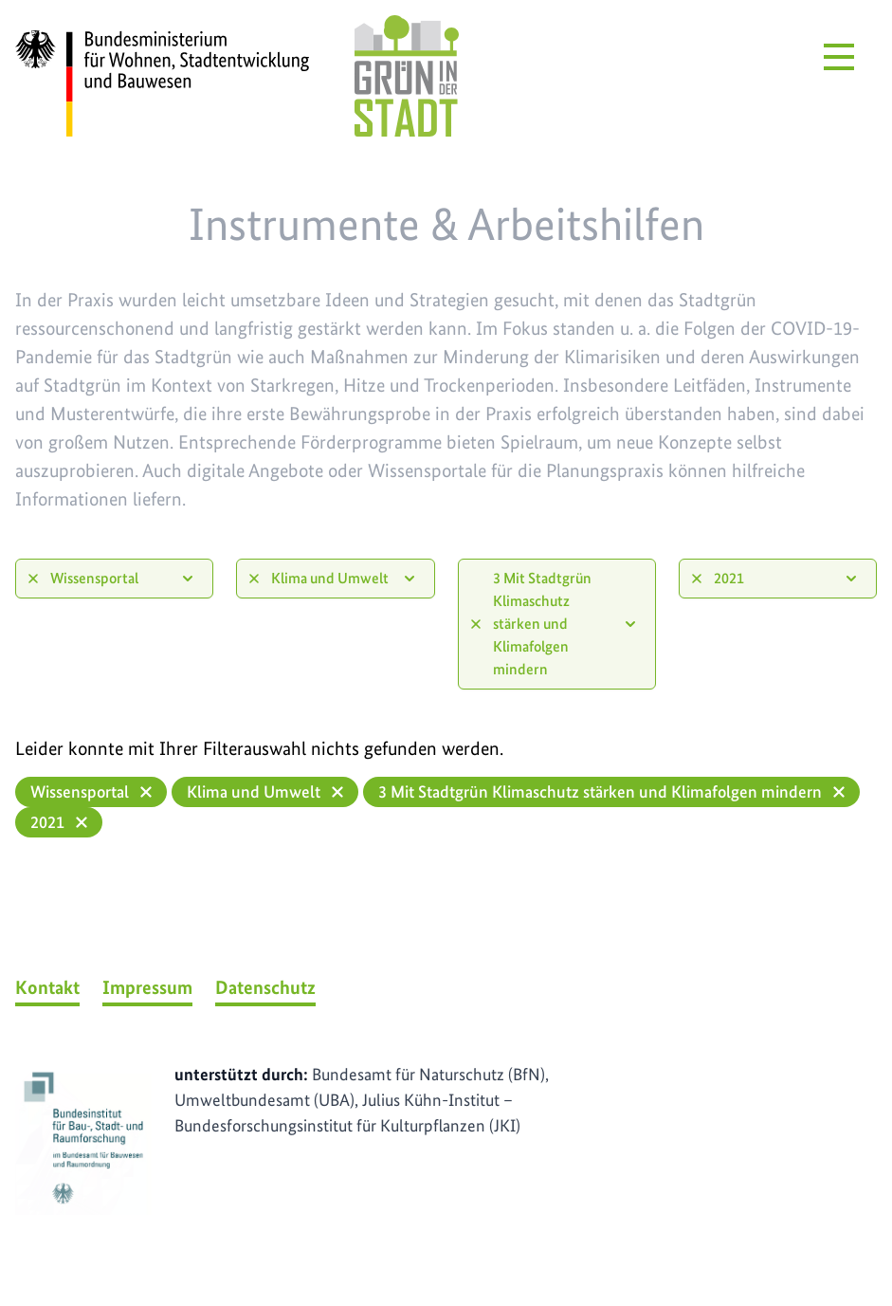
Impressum (147, 987)
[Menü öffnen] (839, 57)
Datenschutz (265, 987)
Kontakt (47, 987)
